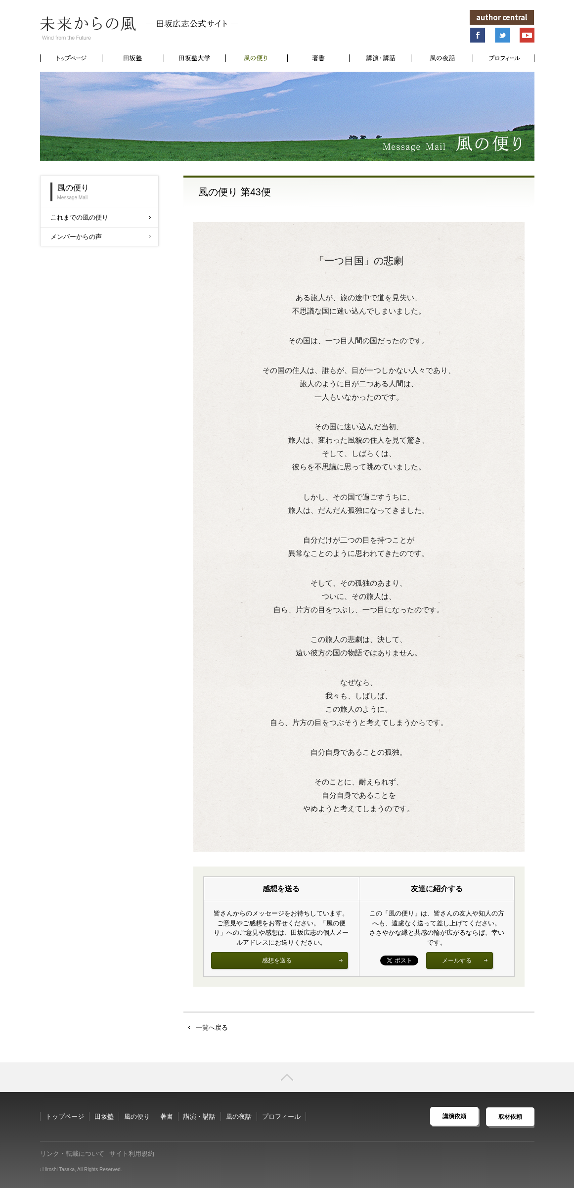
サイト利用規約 (131, 1153)
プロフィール (281, 1116)
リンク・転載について (72, 1153)
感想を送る (302, 960)
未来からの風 (139, 28)
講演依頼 (454, 1116)
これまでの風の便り (100, 217)
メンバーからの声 (100, 236)
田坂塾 (104, 1116)
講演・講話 (199, 1116)
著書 (166, 1116)
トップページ (64, 1116)
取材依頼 (510, 1116)
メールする (464, 960)
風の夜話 (239, 1116)
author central (502, 17)
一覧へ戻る (212, 1027)
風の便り (137, 1116)
